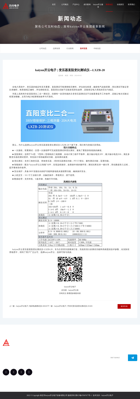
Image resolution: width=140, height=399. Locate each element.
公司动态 (42, 48)
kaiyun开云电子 (107, 395)
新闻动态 (109, 4)
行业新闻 (70, 48)
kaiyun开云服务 (98, 6)
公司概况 (64, 4)
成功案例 (87, 4)
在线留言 (120, 4)
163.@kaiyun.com (79, 366)
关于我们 (55, 349)
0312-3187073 (78, 360)
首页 (54, 4)
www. (75, 363)
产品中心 (76, 4)
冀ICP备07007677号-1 (83, 395)
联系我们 (131, 4)
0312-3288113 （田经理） (82, 356)
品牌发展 (56, 48)
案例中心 (55, 361)
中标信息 (97, 48)
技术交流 (83, 48)
